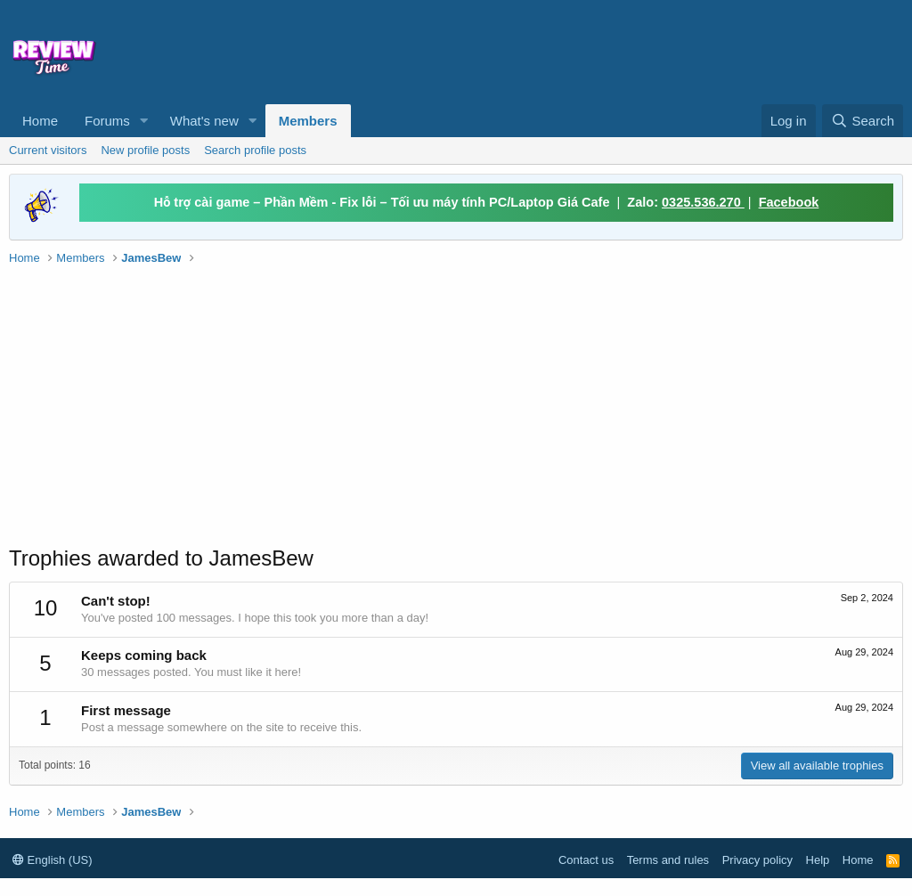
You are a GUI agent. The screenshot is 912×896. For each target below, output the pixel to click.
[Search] (862, 120)
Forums (107, 120)
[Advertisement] (522, 50)
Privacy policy (757, 860)
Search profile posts (255, 150)
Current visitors (47, 150)
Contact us (586, 860)
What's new (204, 120)
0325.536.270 (703, 202)
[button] (144, 120)
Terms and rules (668, 860)
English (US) (52, 860)
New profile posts (145, 150)
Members (308, 120)
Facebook (789, 202)
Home (40, 120)
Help (818, 860)
